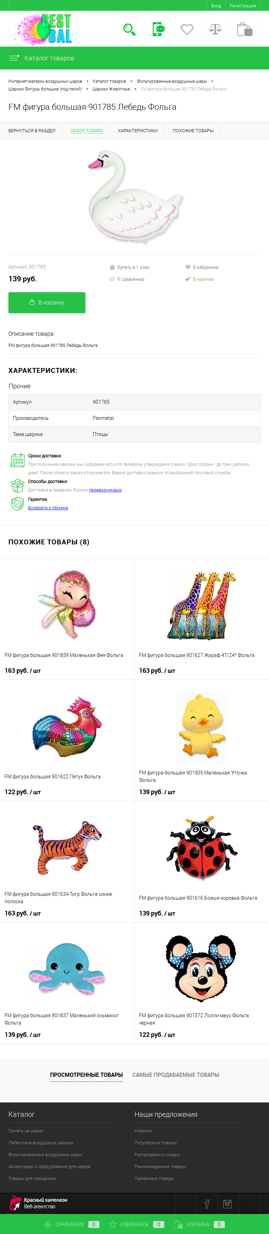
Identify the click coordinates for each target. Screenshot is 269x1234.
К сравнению (126, 278)
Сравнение (71, 1224)
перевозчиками (105, 489)
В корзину (47, 302)
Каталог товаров (41, 58)
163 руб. (23, 671)
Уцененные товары (154, 1178)
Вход (216, 5)
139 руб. (22, 278)
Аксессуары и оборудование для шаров (49, 1166)
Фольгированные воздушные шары (45, 1154)
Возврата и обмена (48, 507)
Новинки (143, 1130)
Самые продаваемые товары (175, 1075)
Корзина (199, 1224)
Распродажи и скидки (157, 1154)
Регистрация (243, 5)
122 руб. (23, 792)
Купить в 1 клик (129, 266)
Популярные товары (155, 1142)
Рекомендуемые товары (160, 1166)
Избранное (136, 1224)
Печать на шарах (25, 1130)
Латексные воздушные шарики (40, 1142)
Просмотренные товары (86, 1075)
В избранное (202, 266)
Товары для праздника (32, 1178)
